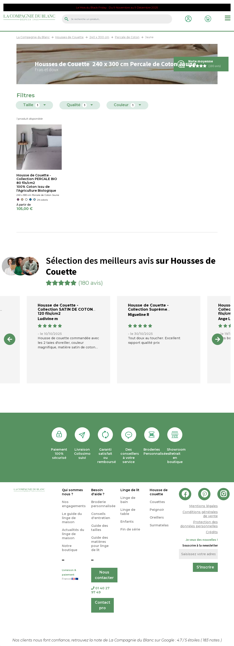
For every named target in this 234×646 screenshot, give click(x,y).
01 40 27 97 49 (100, 590)
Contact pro (102, 605)
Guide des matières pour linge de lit (100, 544)
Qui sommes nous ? (72, 492)
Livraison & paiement (73, 575)
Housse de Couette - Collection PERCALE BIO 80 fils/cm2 (36, 179)
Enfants (127, 521)
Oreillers (157, 517)
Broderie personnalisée (103, 504)
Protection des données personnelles (199, 524)
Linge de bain (127, 500)
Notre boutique (69, 548)
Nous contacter (104, 575)
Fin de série (130, 529)
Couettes (157, 502)
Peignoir (157, 510)
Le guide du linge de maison (72, 518)
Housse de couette (159, 492)
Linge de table (127, 512)
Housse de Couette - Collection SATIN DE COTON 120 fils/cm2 (65, 309)
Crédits (212, 532)
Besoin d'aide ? (97, 492)
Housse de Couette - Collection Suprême (148, 307)
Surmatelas (159, 525)
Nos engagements (74, 504)
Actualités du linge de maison (73, 534)
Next (217, 339)
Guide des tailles (99, 528)
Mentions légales (203, 506)
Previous (9, 339)
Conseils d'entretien (100, 516)
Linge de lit (129, 490)
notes (212, 640)
